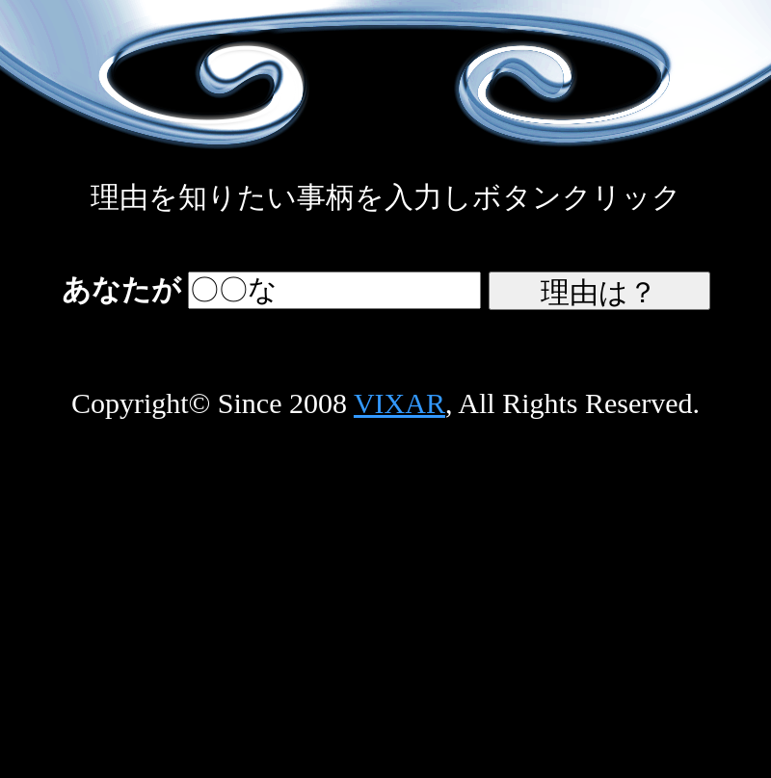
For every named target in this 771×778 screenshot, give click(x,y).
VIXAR (399, 403)
